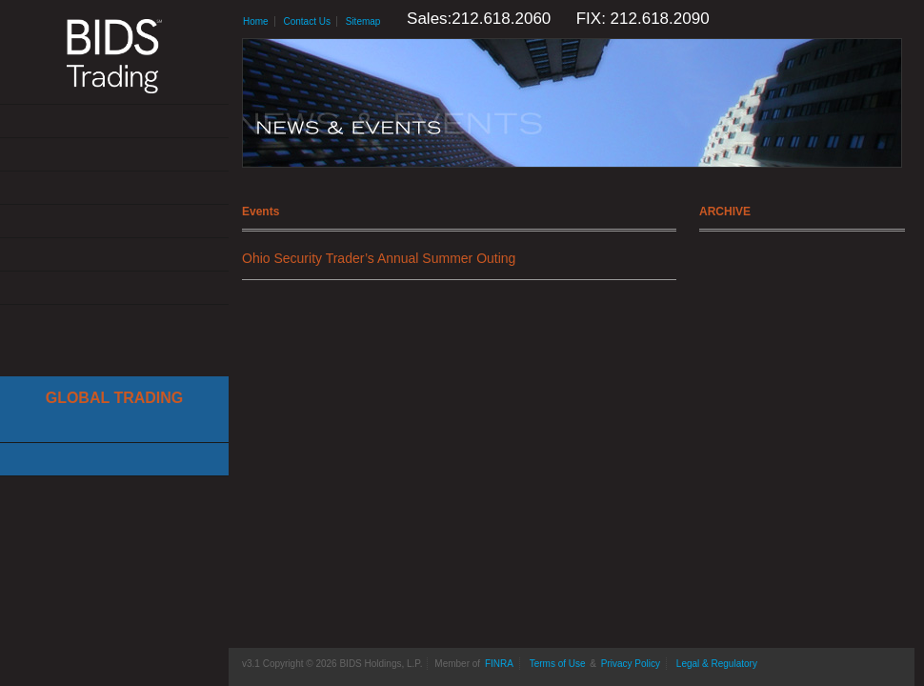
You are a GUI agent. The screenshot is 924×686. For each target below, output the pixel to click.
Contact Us (114, 288)
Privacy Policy (630, 663)
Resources (114, 255)
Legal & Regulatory (716, 663)
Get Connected (114, 188)
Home (256, 21)
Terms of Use (558, 663)
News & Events (114, 221)
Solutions (114, 155)
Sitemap (363, 21)
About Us (114, 121)
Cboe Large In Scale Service (114, 426)
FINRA (499, 663)
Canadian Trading (114, 459)
